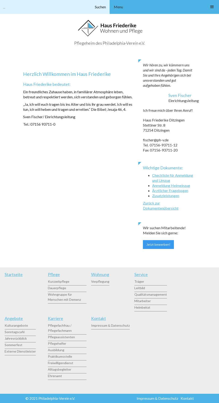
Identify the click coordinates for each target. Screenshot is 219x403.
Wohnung (100, 274)
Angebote (14, 318)
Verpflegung (100, 281)
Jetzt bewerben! (158, 244)
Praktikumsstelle (60, 356)
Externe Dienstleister (20, 351)
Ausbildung (56, 350)
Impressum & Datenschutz (110, 325)
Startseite (14, 274)
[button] (164, 7)
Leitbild (139, 288)
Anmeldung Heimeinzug (171, 185)
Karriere (55, 318)
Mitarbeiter (142, 301)
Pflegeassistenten (61, 337)
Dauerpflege (57, 288)
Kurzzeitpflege (58, 281)
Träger (139, 281)
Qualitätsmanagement (150, 294)
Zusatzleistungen (165, 195)
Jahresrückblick (16, 338)
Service (141, 274)
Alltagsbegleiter (59, 369)
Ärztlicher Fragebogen (170, 190)
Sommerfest (13, 345)
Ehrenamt (55, 376)
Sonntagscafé (15, 332)
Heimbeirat (142, 307)
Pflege (54, 274)
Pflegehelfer (57, 343)
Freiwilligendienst (60, 363)
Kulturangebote (16, 325)
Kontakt (98, 318)
